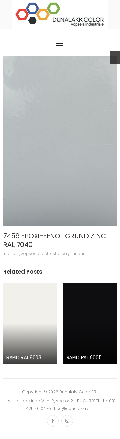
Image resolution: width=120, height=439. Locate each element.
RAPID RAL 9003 (23, 357)
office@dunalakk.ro (70, 408)
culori (13, 253)
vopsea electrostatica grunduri (53, 253)
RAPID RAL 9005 (84, 357)
